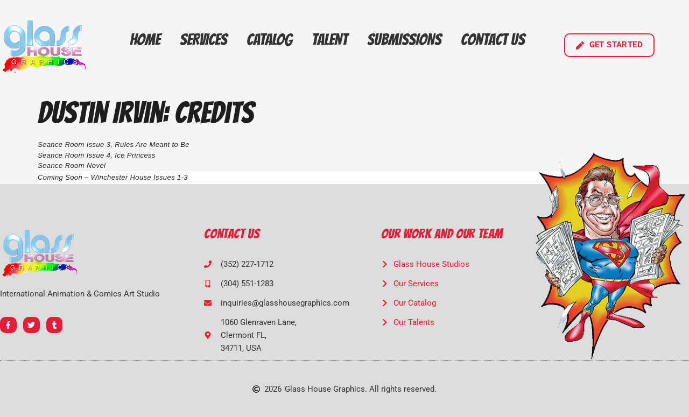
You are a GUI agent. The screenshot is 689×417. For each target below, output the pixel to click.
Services (203, 39)
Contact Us (493, 39)
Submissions (404, 39)
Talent (330, 39)
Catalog (269, 39)
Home (145, 39)
